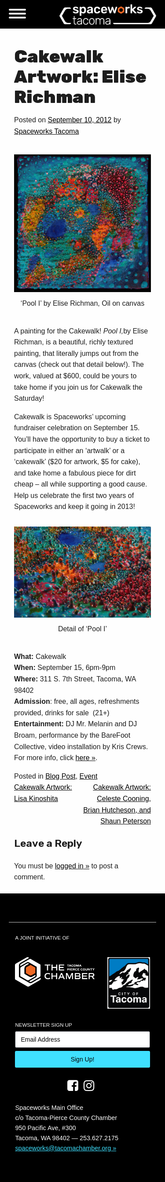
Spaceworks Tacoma (46, 131)
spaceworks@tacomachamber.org (63, 1148)
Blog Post (60, 776)
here (83, 757)
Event (89, 776)
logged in (69, 866)
